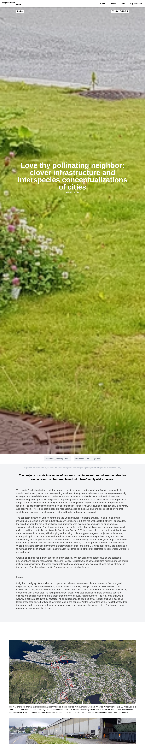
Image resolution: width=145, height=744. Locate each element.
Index (123, 4)
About (102, 4)
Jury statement (135, 4)
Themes (113, 4)
